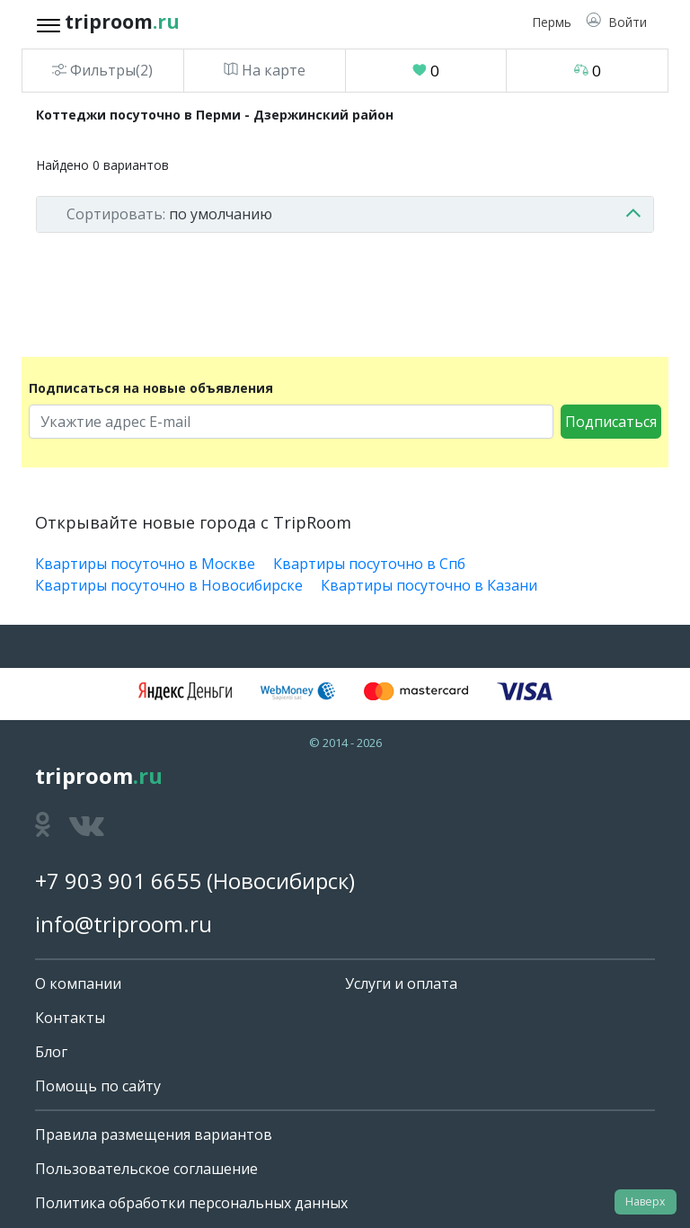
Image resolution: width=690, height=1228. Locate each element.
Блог (51, 1052)
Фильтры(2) (102, 70)
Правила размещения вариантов (153, 1134)
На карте (264, 70)
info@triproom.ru (123, 924)
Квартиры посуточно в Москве (145, 564)
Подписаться (611, 422)
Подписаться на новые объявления (151, 387)
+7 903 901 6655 (118, 880)
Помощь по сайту (98, 1086)
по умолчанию (169, 214)
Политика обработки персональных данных (191, 1203)
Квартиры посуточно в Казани (429, 585)
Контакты (70, 1018)
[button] (616, 22)
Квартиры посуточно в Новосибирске (169, 585)
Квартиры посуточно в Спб (369, 564)
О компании (78, 983)
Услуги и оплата (401, 983)
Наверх (645, 1201)
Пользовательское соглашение (146, 1169)
